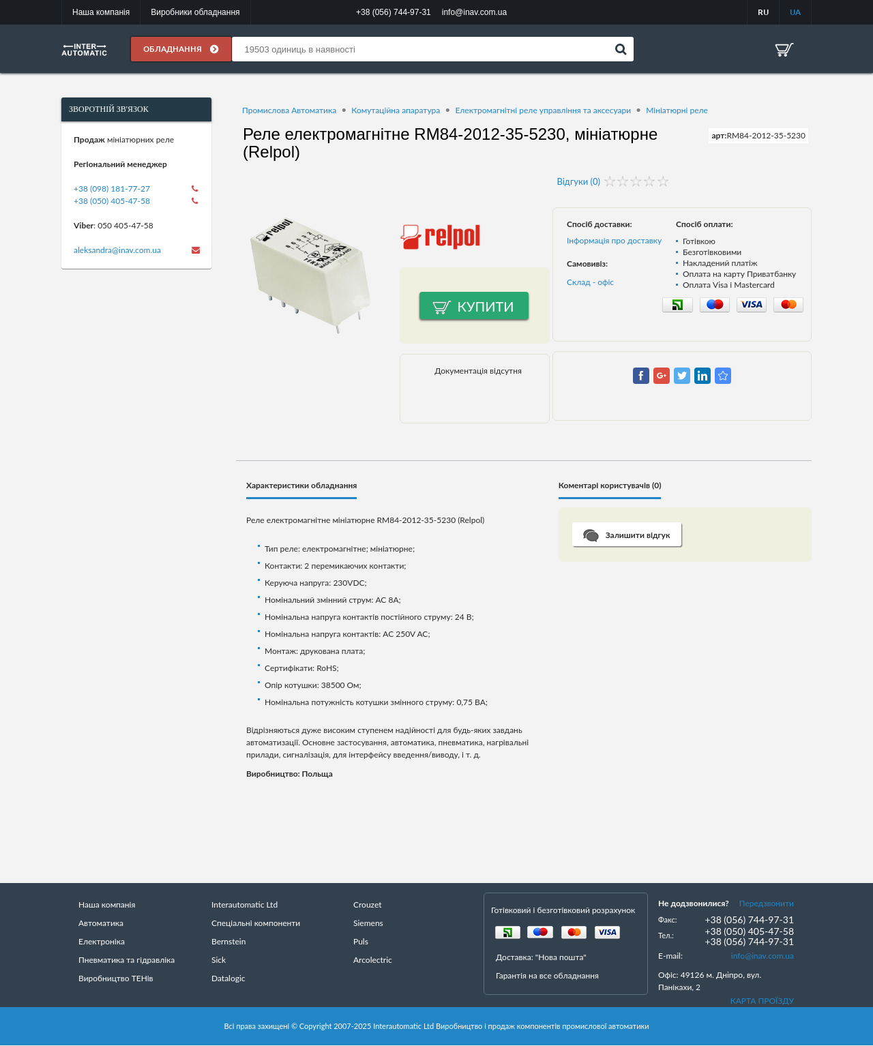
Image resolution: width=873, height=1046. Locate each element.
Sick (218, 960)
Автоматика (100, 923)
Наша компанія (101, 12)
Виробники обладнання (195, 12)
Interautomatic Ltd (244, 904)
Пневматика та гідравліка (126, 960)
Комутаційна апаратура (395, 110)
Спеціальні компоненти (255, 923)
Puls (360, 941)
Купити (486, 306)
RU (763, 12)
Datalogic (228, 978)
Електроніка (101, 941)
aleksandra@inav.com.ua (117, 250)
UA (795, 12)
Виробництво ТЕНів (115, 978)
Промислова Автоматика (289, 110)
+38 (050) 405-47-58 (112, 201)
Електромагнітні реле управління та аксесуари (543, 110)
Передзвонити (766, 903)
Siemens (368, 923)
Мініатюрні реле (677, 110)
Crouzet (367, 904)
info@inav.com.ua (762, 956)
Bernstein (228, 941)
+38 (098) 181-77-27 (112, 188)
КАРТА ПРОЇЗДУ (762, 1001)
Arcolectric (372, 960)
